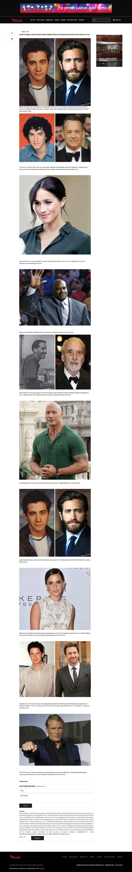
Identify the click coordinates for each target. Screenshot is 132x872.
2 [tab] (103, 63)
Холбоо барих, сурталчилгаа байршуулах (90, 865)
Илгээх (25, 805)
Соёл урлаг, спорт (72, 20)
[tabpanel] (109, 51)
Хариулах (37, 838)
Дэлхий (63, 20)
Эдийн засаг (49, 20)
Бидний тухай (109, 865)
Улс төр (32, 20)
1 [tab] (100, 27)
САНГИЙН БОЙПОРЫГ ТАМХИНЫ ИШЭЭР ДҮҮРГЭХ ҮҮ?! (108, 59)
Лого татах (118, 865)
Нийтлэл (81, 20)
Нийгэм (57, 20)
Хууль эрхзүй (40, 20)
